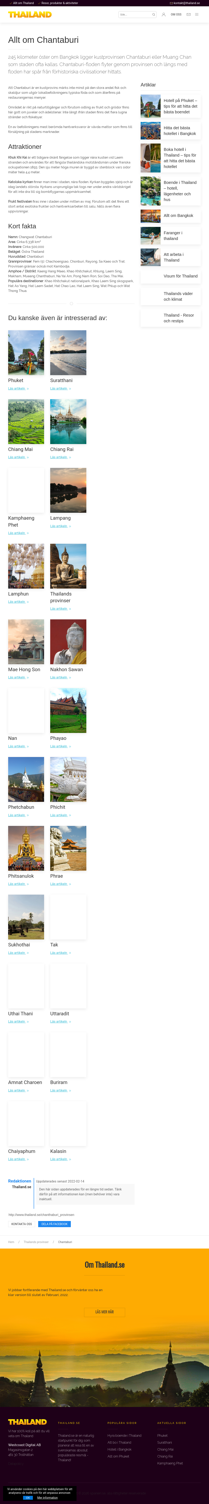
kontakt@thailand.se (185, 3)
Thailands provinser (36, 1242)
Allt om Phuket (118, 1456)
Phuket (162, 1436)
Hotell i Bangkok (119, 1449)
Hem (11, 1242)
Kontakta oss (21, 1224)
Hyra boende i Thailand (124, 1436)
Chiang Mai (165, 1449)
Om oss (176, 14)
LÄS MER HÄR (105, 1312)
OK (28, 1497)
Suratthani (164, 1442)
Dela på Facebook (54, 1224)
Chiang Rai (165, 1456)
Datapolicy (16, 1464)
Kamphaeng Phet (170, 1463)
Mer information (47, 1497)
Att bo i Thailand (119, 1442)
